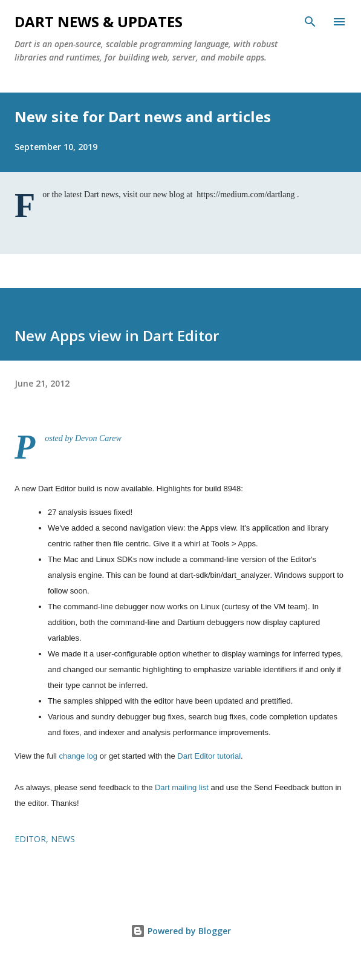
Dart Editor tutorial (209, 756)
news (63, 839)
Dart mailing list (182, 787)
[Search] (310, 22)
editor (30, 839)
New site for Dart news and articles (143, 116)
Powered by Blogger (181, 931)
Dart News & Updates (99, 21)
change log (78, 756)
